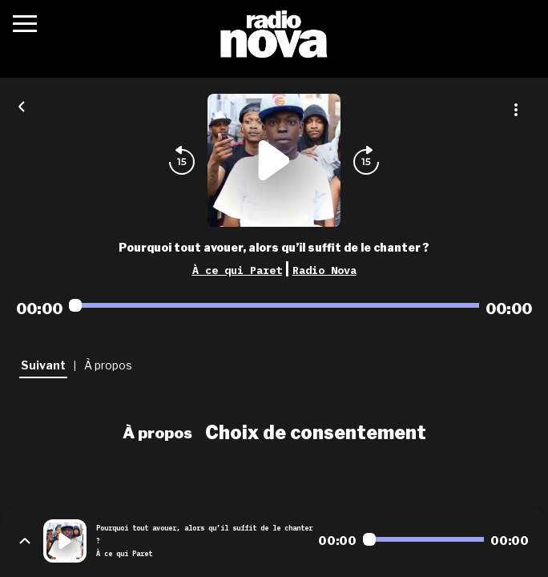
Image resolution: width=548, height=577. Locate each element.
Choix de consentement (315, 433)
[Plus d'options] (516, 110)
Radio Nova (324, 270)
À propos (157, 432)
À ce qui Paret (237, 270)
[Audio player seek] (274, 305)
